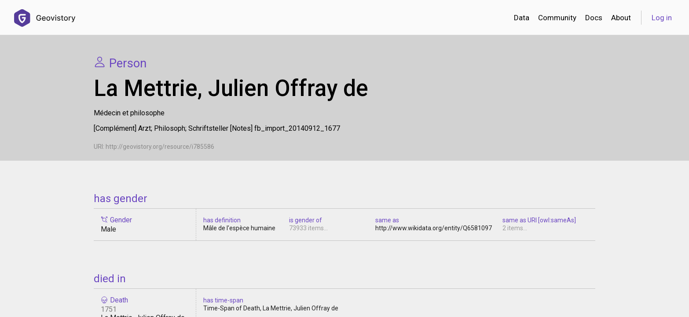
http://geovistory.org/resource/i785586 (160, 146)
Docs (593, 17)
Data (521, 17)
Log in (662, 17)
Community (557, 17)
